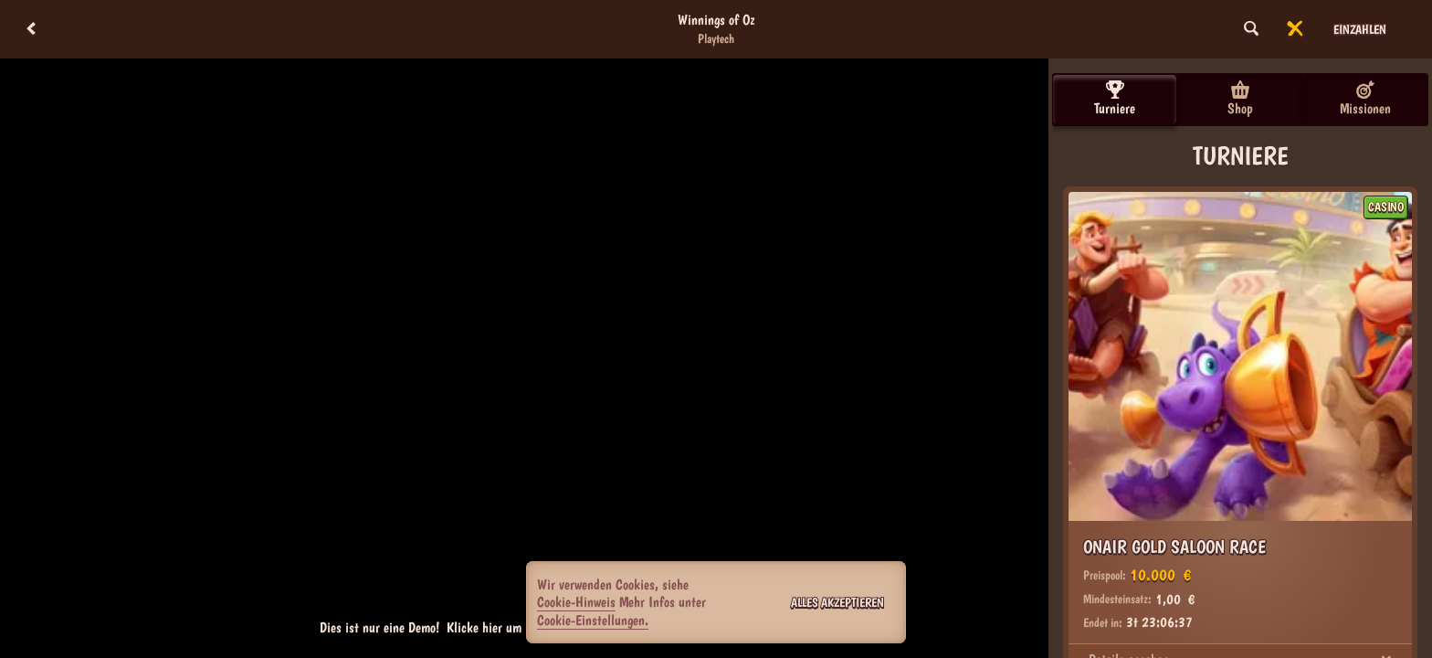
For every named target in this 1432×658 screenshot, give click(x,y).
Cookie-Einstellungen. (592, 620)
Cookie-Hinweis (576, 601)
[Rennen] (1295, 29)
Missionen (1365, 98)
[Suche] (1251, 29)
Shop (1240, 98)
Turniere (1114, 98)
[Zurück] (31, 29)
